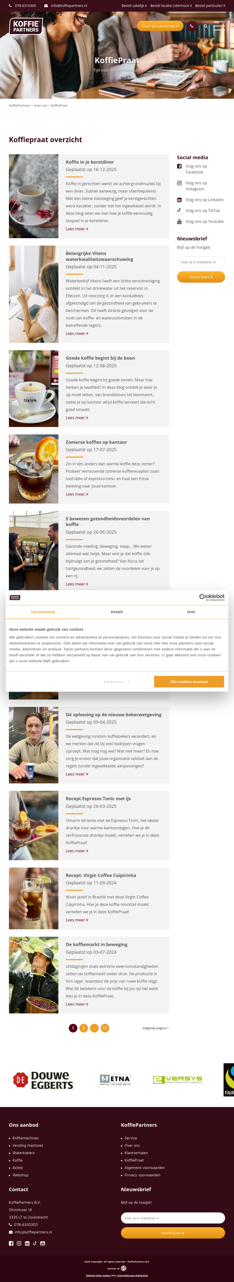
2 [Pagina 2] (84, 1028)
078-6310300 (25, 5)
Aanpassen (116, 682)
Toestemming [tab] (43, 612)
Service (131, 1138)
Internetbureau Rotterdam (132, 1275)
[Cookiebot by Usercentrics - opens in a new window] (203, 597)
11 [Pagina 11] (105, 1028)
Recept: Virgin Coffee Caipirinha (101, 875)
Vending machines (28, 1145)
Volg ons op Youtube (205, 221)
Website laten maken (98, 1275)
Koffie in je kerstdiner (90, 162)
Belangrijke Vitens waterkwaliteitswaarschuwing (99, 256)
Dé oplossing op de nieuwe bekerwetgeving (114, 715)
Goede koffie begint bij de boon (100, 358)
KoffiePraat (134, 1160)
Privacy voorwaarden (142, 1175)
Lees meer (77, 229)
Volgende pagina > (155, 1028)
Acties (18, 1167)
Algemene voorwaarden (145, 1167)
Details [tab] (117, 612)
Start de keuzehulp (160, 26)
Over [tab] (191, 612)
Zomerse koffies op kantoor (96, 442)
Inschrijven (201, 277)
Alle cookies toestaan (189, 682)
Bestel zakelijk (134, 5)
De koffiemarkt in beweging (96, 944)
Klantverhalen (136, 1153)
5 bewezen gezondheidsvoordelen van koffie (108, 521)
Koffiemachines (26, 1138)
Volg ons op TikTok (203, 210)
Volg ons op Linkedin (205, 199)
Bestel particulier (210, 5)
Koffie (18, 1160)
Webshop (20, 1175)
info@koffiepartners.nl (65, 5)
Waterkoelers (24, 1153)
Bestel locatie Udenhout (171, 5)
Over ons (132, 1145)
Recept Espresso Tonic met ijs (98, 798)
